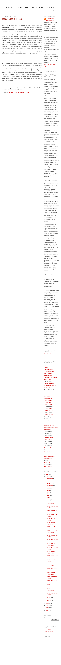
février (49, 597)
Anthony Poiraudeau (49, 439)
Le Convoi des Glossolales (50, 19)
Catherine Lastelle (49, 425)
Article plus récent (6, 98)
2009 (47, 610)
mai (48, 495)
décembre (50, 478)
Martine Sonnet (48, 458)
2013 (47, 476)
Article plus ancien (37, 98)
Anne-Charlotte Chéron (50, 385)
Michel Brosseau (48, 375)
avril (48, 497)
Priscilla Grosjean (48, 414)
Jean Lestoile (47, 429)
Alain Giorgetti (48, 408)
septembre (50, 485)
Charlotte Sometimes (49, 456)
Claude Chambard (49, 383)
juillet (48, 490)
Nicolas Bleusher (48, 369)
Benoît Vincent (48, 466)
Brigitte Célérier (48, 379)
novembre (50, 481)
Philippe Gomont (48, 410)
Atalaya (46, 367)
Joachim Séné (48, 452)
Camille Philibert (48, 437)
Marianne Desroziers (49, 394)
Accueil (22, 98)
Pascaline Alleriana (49, 354)
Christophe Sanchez (49, 448)
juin (48, 492)
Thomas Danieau (48, 392)
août (48, 488)
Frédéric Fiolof (48, 404)
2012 (47, 603)
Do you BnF (47, 396)
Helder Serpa (47, 454)
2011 (47, 605)
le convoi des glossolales (30, 7)
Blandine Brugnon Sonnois (51, 377)
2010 (47, 607)
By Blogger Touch (48, 631)
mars (48, 500)
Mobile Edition (48, 630)
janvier (49, 600)
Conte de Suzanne (49, 387)
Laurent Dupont (48, 400)
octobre (49, 483)
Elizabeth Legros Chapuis (51, 427)
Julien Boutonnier (48, 373)
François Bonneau (49, 371)
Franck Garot (47, 402)
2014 (47, 474)
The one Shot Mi (48, 462)
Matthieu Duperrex (49, 398)
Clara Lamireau (48, 423)
